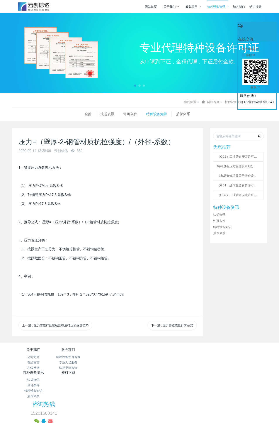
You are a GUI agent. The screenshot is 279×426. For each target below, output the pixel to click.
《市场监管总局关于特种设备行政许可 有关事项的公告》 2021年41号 (238, 176)
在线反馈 (33, 368)
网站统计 (139, 396)
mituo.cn (167, 407)
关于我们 (171, 6)
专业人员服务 (76, 362)
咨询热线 (213, 352)
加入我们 (239, 6)
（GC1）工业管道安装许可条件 (238, 156)
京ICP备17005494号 (181, 385)
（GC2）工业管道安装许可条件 (238, 195)
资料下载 (161, 350)
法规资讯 (35, 114)
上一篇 (55, 325)
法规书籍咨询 (76, 368)
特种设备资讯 (217, 6)
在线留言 (33, 362)
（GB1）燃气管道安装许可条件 (238, 185)
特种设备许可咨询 (76, 357)
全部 (15, 114)
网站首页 (151, 6)
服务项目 (193, 6)
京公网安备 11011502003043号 (140, 391)
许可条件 (58, 114)
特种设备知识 (84, 114)
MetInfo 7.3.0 (132, 407)
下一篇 (172, 325)
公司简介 (33, 357)
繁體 (139, 415)
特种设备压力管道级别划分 (235, 166)
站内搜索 (255, 6)
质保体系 (110, 114)
